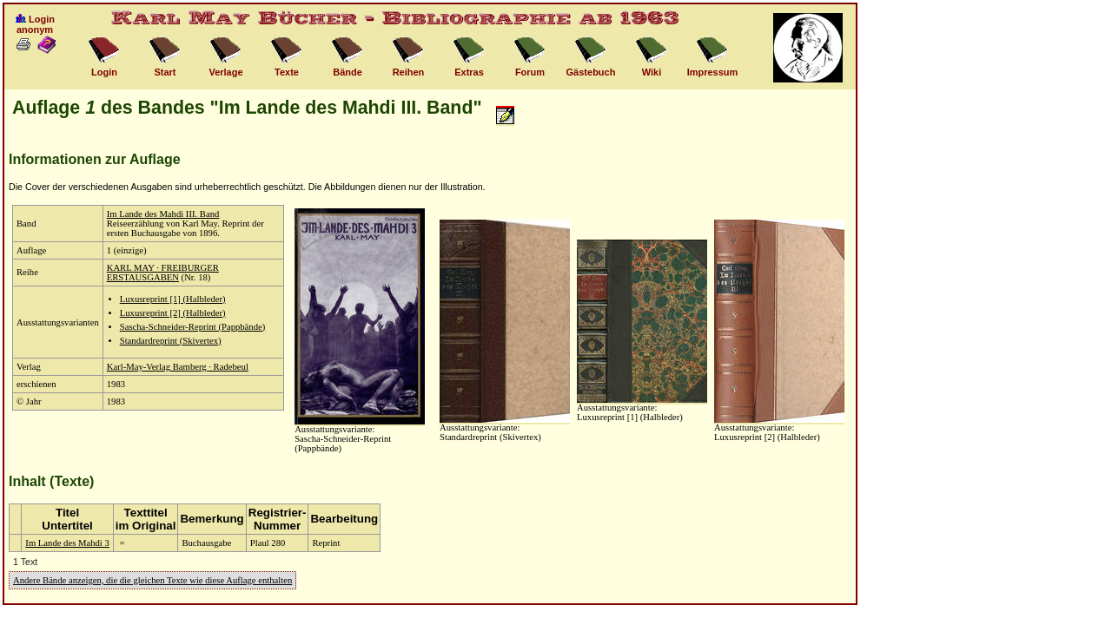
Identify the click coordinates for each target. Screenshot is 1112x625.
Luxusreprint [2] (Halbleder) (173, 313)
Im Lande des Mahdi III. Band (163, 214)
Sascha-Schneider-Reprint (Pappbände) (193, 327)
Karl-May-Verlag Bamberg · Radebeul (177, 367)
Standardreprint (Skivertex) (171, 340)
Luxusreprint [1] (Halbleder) (173, 299)
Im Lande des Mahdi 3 (67, 543)
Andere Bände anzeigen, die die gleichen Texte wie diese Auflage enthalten (152, 580)
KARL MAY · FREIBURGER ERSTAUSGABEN (163, 272)
